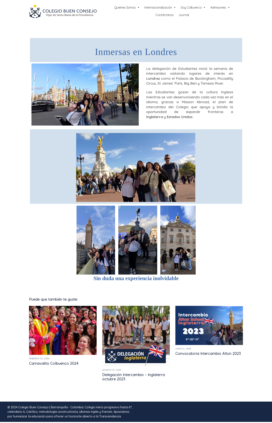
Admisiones (220, 7)
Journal (183, 15)
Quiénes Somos (127, 7)
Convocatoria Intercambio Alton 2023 (208, 354)
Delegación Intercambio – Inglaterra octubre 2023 (133, 377)
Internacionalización (160, 7)
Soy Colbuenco (193, 7)
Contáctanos (164, 15)
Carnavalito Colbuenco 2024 (53, 364)
